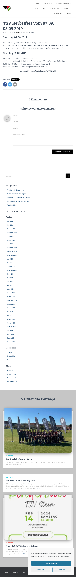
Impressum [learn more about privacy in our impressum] (65, 556)
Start (37, 3)
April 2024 (10, 263)
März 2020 (10, 334)
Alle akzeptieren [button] (51, 563)
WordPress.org (12, 381)
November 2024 (12, 251)
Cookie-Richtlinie (53, 556)
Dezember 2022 (12, 300)
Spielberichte (11, 356)
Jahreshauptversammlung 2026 (17, 194)
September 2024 (12, 255)
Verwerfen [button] (40, 569)
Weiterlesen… (40, 488)
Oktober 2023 (11, 266)
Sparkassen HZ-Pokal (63, 3)
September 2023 (12, 270)
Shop (44, 8)
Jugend (23, 572)
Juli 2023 (10, 274)
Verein (36, 8)
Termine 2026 (11, 205)
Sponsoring (55, 8)
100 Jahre (48, 3)
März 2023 (10, 289)
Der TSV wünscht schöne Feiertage (18, 201)
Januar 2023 (11, 296)
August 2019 (11, 342)
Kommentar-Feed (12, 378)
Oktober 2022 (11, 304)
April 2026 (10, 225)
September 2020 (12, 327)
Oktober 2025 (11, 236)
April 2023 (10, 285)
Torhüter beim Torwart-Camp (16, 190)
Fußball (67, 8)
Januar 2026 (11, 229)
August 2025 (11, 240)
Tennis (69, 13)
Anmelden (10, 370)
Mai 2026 (10, 221)
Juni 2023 (10, 278)
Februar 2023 (11, 293)
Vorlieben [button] (62, 569)
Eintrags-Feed (11, 374)
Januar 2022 (11, 319)
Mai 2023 (10, 281)
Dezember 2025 (12, 232)
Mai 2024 (10, 259)
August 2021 (11, 323)
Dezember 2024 (12, 248)
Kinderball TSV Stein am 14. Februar (18, 197)
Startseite (15, 79)
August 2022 (11, 308)
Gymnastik (58, 13)
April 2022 (10, 315)
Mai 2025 (10, 244)
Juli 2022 (10, 311)
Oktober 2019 (11, 338)
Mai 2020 (10, 330)
